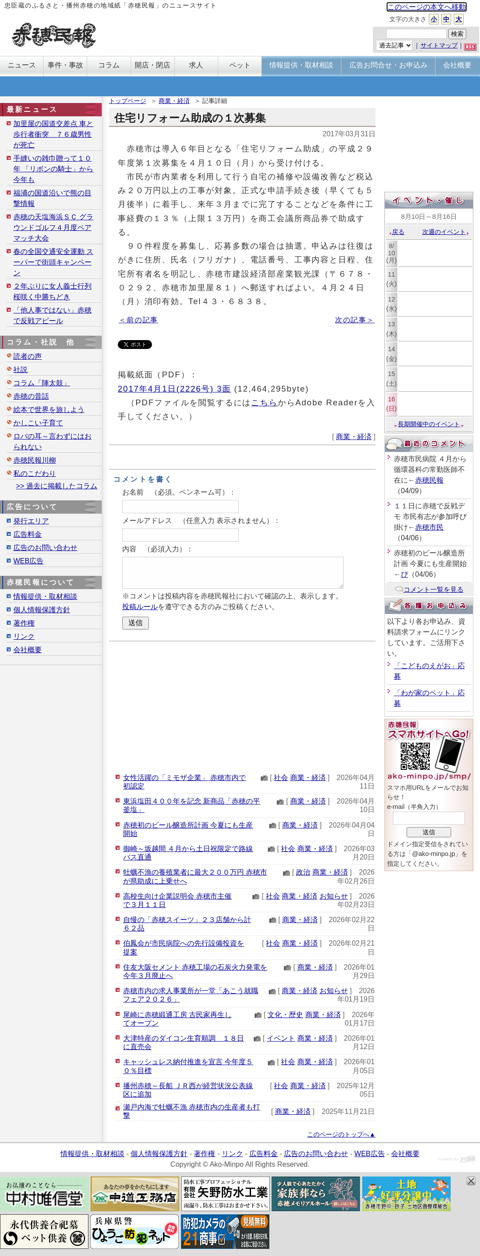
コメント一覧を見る (429, 589)
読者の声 (27, 356)
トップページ (127, 100)
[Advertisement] (242, 706)
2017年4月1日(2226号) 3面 (174, 388)
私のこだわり (34, 473)
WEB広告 (28, 561)
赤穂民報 (429, 480)
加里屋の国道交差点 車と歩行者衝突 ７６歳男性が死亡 (53, 134)
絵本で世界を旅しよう (48, 409)
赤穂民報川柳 (34, 460)
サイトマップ (439, 45)
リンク (24, 636)
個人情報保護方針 (41, 610)
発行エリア (31, 521)
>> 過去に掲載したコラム (56, 486)
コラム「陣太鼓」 (41, 383)
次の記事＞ (355, 320)
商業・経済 (174, 100)
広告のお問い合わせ (45, 547)
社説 (20, 369)
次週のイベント (446, 231)
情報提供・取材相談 (45, 596)
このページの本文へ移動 (427, 7)
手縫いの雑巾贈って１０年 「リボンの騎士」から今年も (53, 169)
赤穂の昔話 (31, 396)
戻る (396, 231)
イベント (281, 1038)
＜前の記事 (138, 320)
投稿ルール (140, 606)
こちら (264, 402)
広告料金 (27, 534)
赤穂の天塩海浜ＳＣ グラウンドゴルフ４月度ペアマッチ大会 (53, 227)
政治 (303, 872)
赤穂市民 (429, 527)
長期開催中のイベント (428, 424)
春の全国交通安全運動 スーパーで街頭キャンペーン (53, 262)
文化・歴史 (285, 1014)
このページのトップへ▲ (341, 1134)
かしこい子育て (38, 423)
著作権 (24, 623)
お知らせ (334, 896)
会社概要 (27, 650)
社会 (281, 777)
